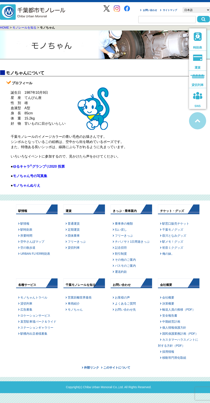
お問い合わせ (150, 10)
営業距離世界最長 (80, 297)
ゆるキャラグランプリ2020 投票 (39, 166)
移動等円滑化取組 (174, 357)
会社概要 (168, 297)
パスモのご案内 (125, 265)
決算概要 (168, 303)
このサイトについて (116, 367)
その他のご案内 (125, 259)
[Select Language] (196, 10)
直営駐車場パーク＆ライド (38, 321)
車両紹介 (74, 303)
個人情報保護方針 (174, 327)
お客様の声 (122, 297)
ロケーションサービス (35, 315)
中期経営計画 (171, 321)
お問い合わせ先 (125, 309)
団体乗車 (74, 235)
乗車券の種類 (124, 223)
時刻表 (197, 40)
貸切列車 (74, 247)
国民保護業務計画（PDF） (180, 333)
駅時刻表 (26, 229)
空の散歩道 (27, 247)
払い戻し (121, 229)
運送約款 (121, 271)
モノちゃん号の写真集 (30, 176)
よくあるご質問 (125, 303)
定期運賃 (74, 229)
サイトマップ (170, 10)
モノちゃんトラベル (33, 297)
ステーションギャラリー (36, 327)
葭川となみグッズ (174, 235)
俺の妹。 (168, 253)
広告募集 (26, 309)
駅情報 (24, 223)
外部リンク (91, 367)
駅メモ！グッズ (172, 241)
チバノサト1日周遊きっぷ (132, 241)
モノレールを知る (24, 27)
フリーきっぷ (77, 241)
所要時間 (26, 235)
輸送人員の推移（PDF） (178, 309)
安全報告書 (169, 315)
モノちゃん (75, 309)
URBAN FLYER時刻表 (35, 253)
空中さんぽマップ (32, 241)
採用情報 (168, 351)
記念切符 (121, 247)
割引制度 (121, 253)
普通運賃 (74, 223)
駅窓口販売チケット (175, 223)
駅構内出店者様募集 (33, 333)
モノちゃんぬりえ (26, 185)
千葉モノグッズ (172, 229)
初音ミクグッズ (172, 247)
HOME (4, 27)
